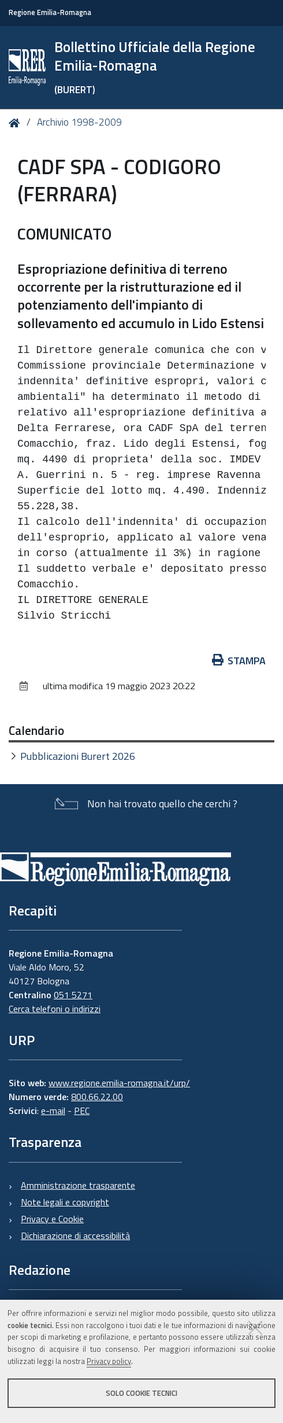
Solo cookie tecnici (141, 1393)
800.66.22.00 (97, 1097)
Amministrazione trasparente (78, 1185)
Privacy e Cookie (52, 1219)
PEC (82, 1110)
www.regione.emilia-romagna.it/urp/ (119, 1083)
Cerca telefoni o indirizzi (54, 1009)
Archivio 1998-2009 (79, 122)
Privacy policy (109, 1361)
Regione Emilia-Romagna (50, 12)
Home (16, 123)
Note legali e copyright (65, 1202)
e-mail (53, 1110)
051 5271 (73, 995)
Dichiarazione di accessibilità (75, 1235)
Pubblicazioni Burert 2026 (77, 756)
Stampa (239, 660)
